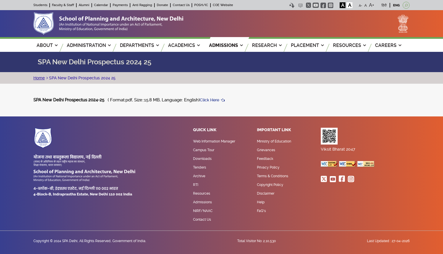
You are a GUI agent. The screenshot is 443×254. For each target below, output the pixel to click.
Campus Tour (203, 150)
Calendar (101, 5)
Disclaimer (265, 193)
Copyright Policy (270, 185)
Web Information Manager (214, 141)
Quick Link (205, 130)
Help (260, 202)
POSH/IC (201, 5)
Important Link (274, 130)
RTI (195, 185)
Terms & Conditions (272, 176)
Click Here (209, 100)
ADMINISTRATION (89, 45)
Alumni (84, 5)
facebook (323, 5)
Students (40, 5)
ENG (396, 5)
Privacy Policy (268, 167)
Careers (388, 45)
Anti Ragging (142, 5)
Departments (139, 45)
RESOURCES (349, 45)
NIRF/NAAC (203, 211)
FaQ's (261, 211)
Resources (201, 193)
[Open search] (406, 5)
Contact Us (181, 5)
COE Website (223, 5)
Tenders (199, 167)
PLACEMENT (307, 45)
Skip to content (292, 5)
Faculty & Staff (63, 5)
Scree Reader (300, 5)
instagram (330, 5)
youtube (316, 5)
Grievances (266, 150)
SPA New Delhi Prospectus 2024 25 (82, 78)
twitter (308, 5)
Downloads (202, 159)
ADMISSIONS (226, 45)
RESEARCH (267, 45)
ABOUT (47, 45)
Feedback (265, 159)
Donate (162, 5)
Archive (199, 176)
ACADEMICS (184, 45)
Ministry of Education (274, 141)
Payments (120, 5)
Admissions (202, 202)
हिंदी (384, 5)
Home (39, 78)
